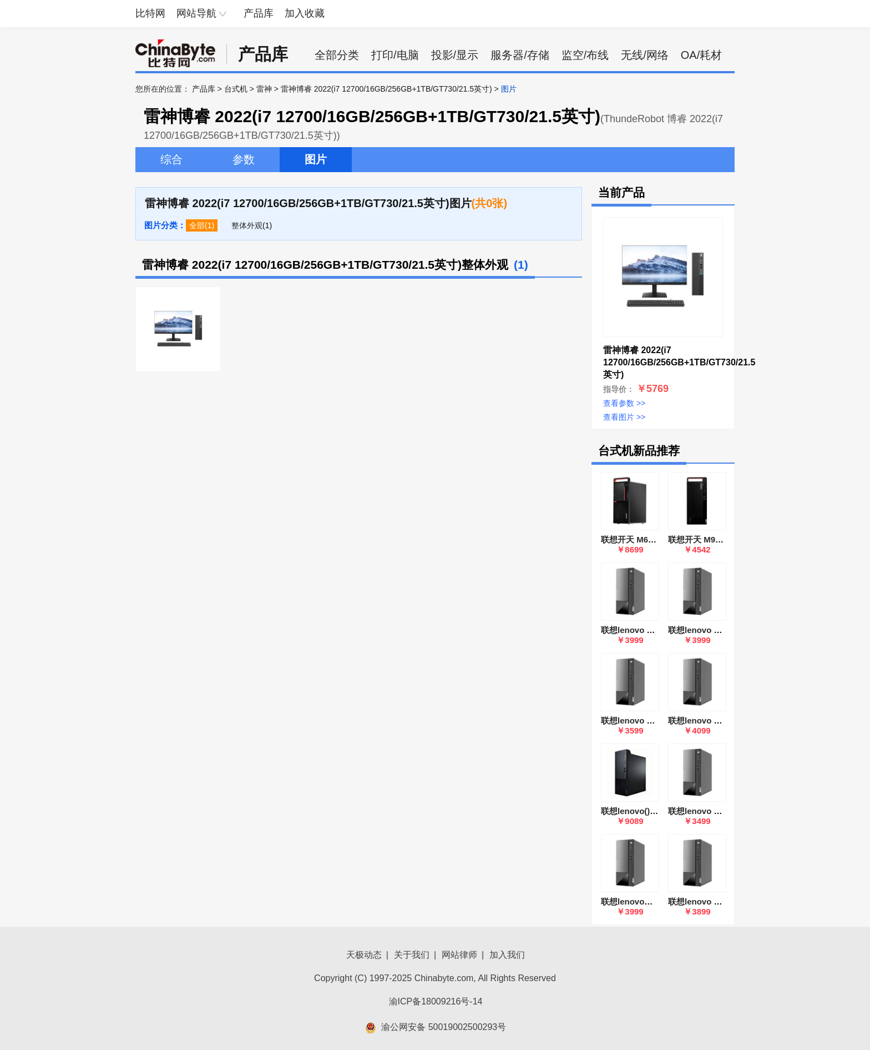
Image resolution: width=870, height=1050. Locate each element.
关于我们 (411, 954)
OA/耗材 (701, 55)
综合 (171, 159)
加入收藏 (305, 13)
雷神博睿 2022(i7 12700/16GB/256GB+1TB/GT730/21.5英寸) (386, 88)
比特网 (150, 13)
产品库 (259, 13)
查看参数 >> (624, 403)
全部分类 (337, 55)
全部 (197, 225)
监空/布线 (585, 55)
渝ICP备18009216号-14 (436, 1001)
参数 (243, 159)
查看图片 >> (624, 417)
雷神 (264, 88)
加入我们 (507, 954)
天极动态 (364, 954)
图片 (316, 159)
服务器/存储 (519, 55)
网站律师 (459, 954)
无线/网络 (645, 55)
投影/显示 (455, 55)
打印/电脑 (395, 55)
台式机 (235, 88)
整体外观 (246, 225)
